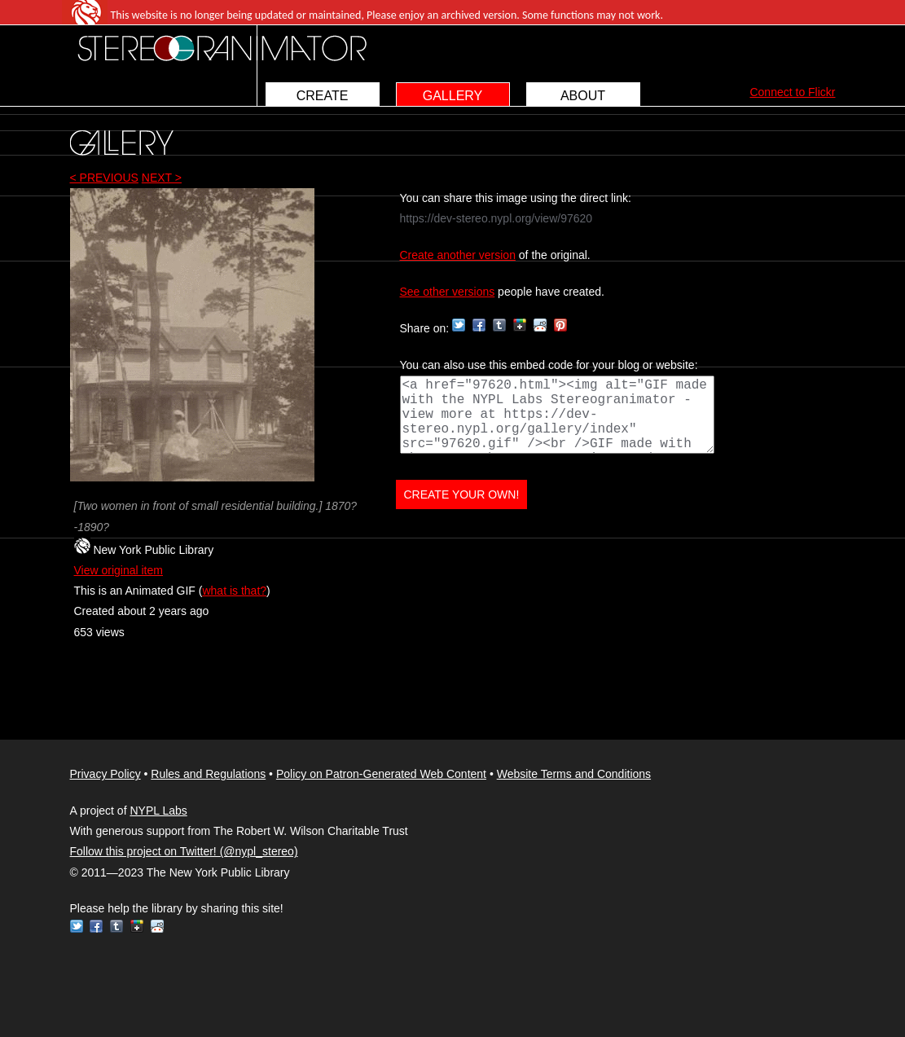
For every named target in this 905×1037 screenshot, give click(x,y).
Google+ (519, 325)
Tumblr (499, 325)
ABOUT (582, 96)
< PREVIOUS (104, 177)
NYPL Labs (158, 810)
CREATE (323, 96)
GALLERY (453, 96)
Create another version (458, 254)
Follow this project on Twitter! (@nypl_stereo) (184, 851)
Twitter (458, 325)
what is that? (234, 590)
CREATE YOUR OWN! (462, 494)
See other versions (447, 291)
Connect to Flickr (792, 92)
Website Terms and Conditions (574, 773)
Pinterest (560, 325)
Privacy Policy (105, 773)
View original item (118, 570)
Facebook (478, 325)
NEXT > (162, 177)
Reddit (540, 325)
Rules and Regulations (208, 773)
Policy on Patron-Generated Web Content (381, 773)
